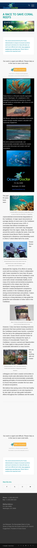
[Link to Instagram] (28, 545)
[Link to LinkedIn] (23, 545)
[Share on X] (14, 486)
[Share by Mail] (30, 486)
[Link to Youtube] (26, 545)
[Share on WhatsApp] (22, 486)
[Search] (28, 5)
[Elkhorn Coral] (18, 86)
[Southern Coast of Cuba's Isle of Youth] (18, 132)
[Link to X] (18, 545)
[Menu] (32, 5)
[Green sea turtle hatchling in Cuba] (18, 111)
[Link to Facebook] (21, 545)
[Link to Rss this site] (33, 545)
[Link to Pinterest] (30, 545)
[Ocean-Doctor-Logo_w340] (15, 5)
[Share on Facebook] (7, 486)
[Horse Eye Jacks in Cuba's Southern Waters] (18, 158)
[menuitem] (28, 5)
